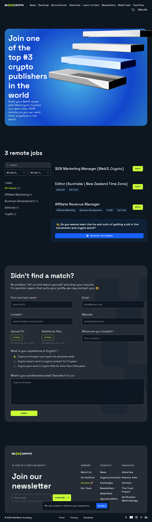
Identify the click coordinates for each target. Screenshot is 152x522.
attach (16, 337)
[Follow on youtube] (131, 517)
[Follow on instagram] (136, 517)
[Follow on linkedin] (146, 517)
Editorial (12, 207)
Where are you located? (98, 331)
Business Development (21, 201)
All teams (12, 188)
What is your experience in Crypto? (35, 351)
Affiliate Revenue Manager (77, 204)
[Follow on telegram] (141, 517)
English (142, 9)
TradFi (10, 214)
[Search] (133, 10)
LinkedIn (17, 314)
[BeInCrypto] (22, 457)
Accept (102, 505)
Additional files (51, 331)
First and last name (24, 297)
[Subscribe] (62, 497)
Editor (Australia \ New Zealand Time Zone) (91, 183)
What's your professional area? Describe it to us (43, 375)
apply (138, 168)
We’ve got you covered (99, 236)
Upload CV (18, 331)
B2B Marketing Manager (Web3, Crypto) (89, 168)
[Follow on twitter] (126, 517)
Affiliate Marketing (18, 194)
